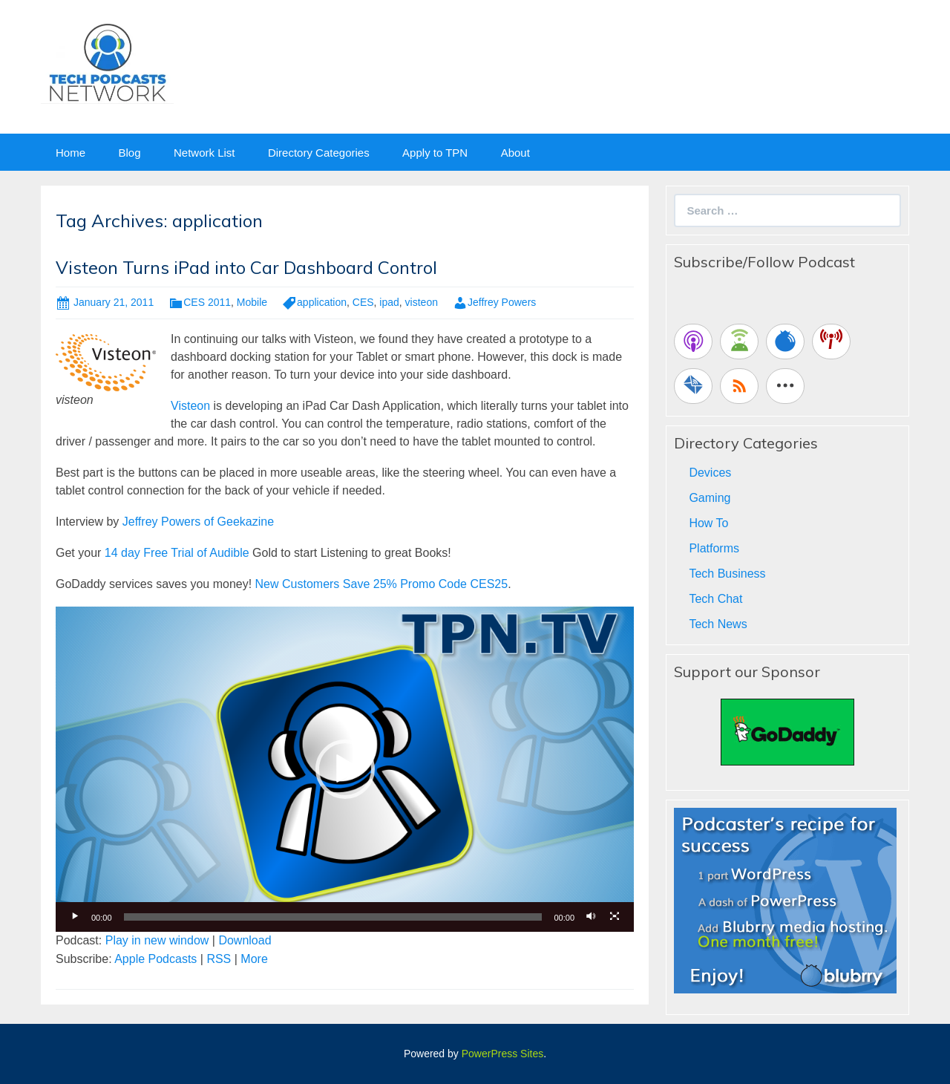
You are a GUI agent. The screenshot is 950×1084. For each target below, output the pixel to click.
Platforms (714, 548)
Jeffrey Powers (502, 302)
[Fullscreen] (614, 917)
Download (244, 940)
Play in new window (157, 940)
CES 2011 (207, 302)
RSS (218, 959)
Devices (710, 472)
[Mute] (590, 917)
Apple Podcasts (155, 959)
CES (363, 302)
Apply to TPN (435, 152)
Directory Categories (319, 152)
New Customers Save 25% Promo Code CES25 (381, 584)
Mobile (252, 302)
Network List (204, 152)
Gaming (709, 498)
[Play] (75, 917)
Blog (129, 152)
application (322, 302)
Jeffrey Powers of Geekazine (198, 521)
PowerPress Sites (502, 1053)
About (515, 152)
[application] (345, 769)
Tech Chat (715, 598)
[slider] (333, 917)
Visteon (192, 405)
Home (70, 152)
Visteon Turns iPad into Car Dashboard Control (246, 267)
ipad (389, 302)
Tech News (718, 624)
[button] (345, 769)
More (253, 959)
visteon (421, 302)
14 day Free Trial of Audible (177, 552)
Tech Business (727, 573)
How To (708, 523)
